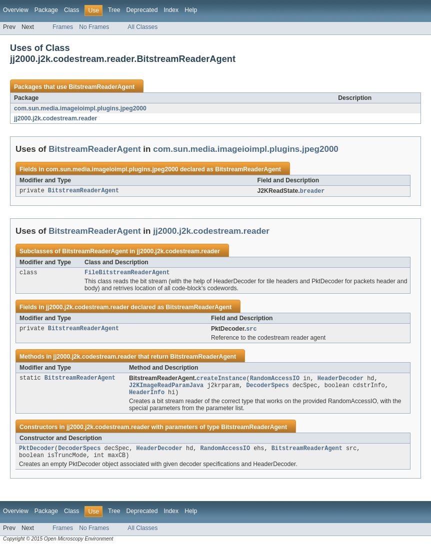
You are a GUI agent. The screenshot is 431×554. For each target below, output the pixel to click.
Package (46, 9)
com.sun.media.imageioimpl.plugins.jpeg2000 (80, 108)
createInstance (221, 381)
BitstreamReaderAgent (101, 86)
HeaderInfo (146, 397)
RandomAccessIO (275, 381)
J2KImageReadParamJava (166, 389)
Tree (114, 9)
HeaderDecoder (341, 381)
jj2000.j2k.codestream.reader (55, 118)
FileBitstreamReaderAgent (127, 274)
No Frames (94, 26)
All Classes (143, 26)
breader (312, 191)
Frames (62, 26)
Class (71, 9)
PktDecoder (36, 454)
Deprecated (142, 9)
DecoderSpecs (267, 389)
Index (171, 9)
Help (190, 9)
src (251, 331)
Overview (15, 9)
